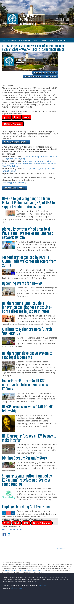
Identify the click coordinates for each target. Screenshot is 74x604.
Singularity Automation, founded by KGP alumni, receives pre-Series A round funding (27, 480)
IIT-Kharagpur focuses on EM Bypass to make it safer (29, 438)
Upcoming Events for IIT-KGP (22, 283)
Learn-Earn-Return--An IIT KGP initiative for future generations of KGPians (26, 384)
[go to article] (61, 548)
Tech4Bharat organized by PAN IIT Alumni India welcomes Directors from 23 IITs (29, 261)
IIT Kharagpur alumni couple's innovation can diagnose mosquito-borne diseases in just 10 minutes (27, 307)
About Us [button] (61, 40)
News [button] (44, 40)
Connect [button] (52, 40)
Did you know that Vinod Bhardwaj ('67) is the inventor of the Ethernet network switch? (27, 233)
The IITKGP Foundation (12, 529)
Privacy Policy (43, 585)
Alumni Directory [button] (24, 40)
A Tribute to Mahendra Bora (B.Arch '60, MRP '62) (27, 331)
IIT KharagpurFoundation (28, 19)
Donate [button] (35, 40)
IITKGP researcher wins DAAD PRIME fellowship (27, 408)
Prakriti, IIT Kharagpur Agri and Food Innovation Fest (29, 169)
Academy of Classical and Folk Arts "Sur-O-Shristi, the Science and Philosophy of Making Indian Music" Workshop (29, 163)
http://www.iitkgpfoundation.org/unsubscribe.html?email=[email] (24, 570)
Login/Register (12, 40)
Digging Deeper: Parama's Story (24, 458)
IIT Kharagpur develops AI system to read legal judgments (27, 355)
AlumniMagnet (17, 588)
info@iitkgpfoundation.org (14, 182)
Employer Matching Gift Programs (26, 507)
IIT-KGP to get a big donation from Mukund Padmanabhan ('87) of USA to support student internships (28, 202)
